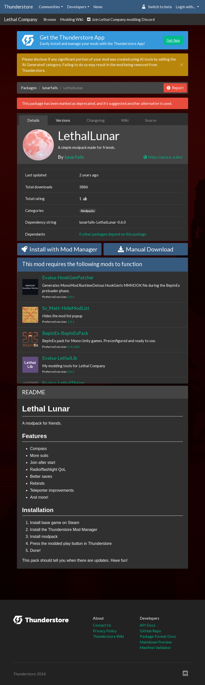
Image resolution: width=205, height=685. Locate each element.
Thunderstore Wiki (108, 636)
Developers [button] (76, 6)
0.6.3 (71, 371)
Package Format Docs (158, 636)
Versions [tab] (63, 120)
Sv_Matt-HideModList (65, 308)
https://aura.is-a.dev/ (163, 157)
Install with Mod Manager (59, 249)
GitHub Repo (150, 631)
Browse (49, 19)
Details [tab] (33, 120)
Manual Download (145, 249)
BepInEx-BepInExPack (65, 333)
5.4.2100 (73, 347)
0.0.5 (71, 297)
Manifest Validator (155, 647)
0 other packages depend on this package (112, 234)
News (97, 6)
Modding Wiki (71, 19)
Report (175, 87)
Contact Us (102, 625)
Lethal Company (20, 19)
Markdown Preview (156, 642)
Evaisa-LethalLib (59, 358)
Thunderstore (18, 6)
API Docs (147, 625)
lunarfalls (50, 87)
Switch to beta (157, 6)
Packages (29, 87)
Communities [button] (49, 6)
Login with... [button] (186, 6)
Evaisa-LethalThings (63, 383)
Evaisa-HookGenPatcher (68, 277)
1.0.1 (71, 321)
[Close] (181, 65)
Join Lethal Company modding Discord (121, 19)
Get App (173, 40)
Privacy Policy (105, 631)
